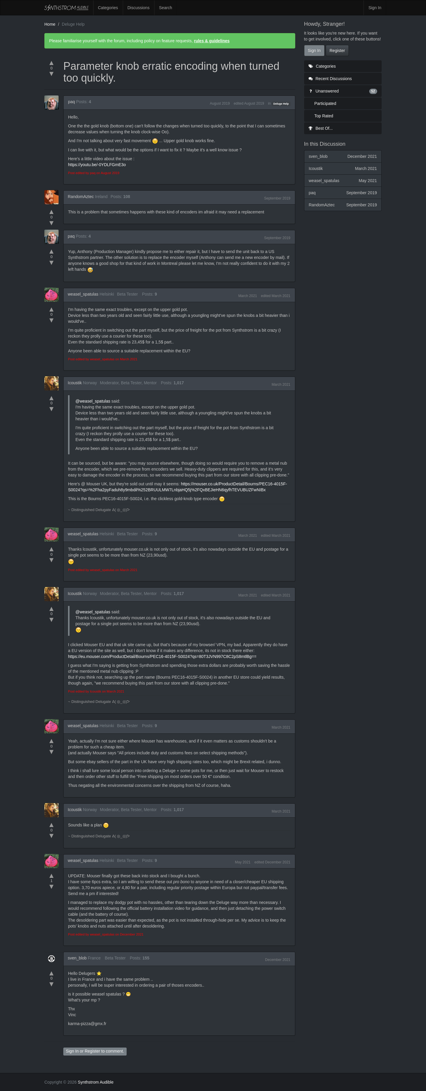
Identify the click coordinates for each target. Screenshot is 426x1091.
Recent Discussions (330, 78)
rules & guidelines (212, 40)
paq (71, 101)
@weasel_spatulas (92, 401)
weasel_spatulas (83, 294)
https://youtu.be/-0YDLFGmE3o (97, 164)
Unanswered (343, 91)
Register (92, 1051)
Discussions (139, 7)
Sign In (374, 7)
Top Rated (323, 116)
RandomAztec (81, 196)
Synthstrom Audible (66, 7)
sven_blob (77, 958)
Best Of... (321, 128)
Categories (108, 7)
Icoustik (75, 382)
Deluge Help (281, 103)
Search (165, 7)
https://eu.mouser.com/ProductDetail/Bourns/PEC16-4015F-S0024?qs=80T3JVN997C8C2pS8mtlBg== (162, 656)
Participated (325, 103)
